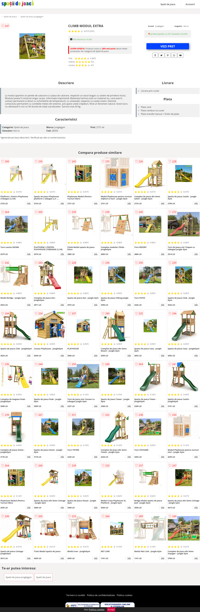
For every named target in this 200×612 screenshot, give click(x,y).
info (28, 203)
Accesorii (190, 4)
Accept (111, 609)
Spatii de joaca (167, 4)
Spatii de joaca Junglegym (32, 16)
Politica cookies (125, 595)
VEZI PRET (167, 46)
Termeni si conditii (75, 595)
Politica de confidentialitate (101, 595)
